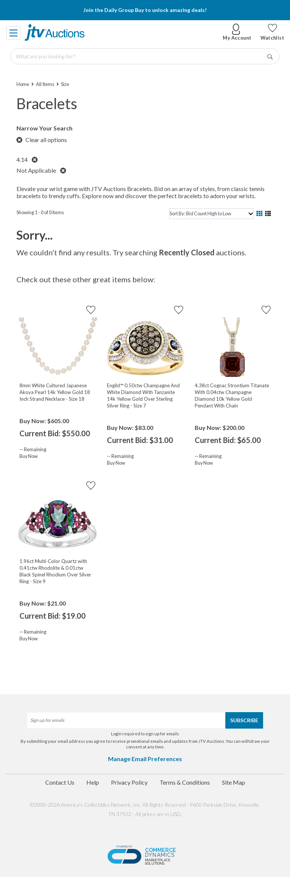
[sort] (211, 214)
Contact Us (59, 782)
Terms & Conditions (185, 782)
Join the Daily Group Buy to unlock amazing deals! (145, 10)
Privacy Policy (129, 782)
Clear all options (41, 139)
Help (92, 782)
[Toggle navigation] (14, 32)
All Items (45, 84)
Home (22, 84)
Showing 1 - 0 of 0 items (40, 212)
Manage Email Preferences (145, 758)
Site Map (233, 782)
